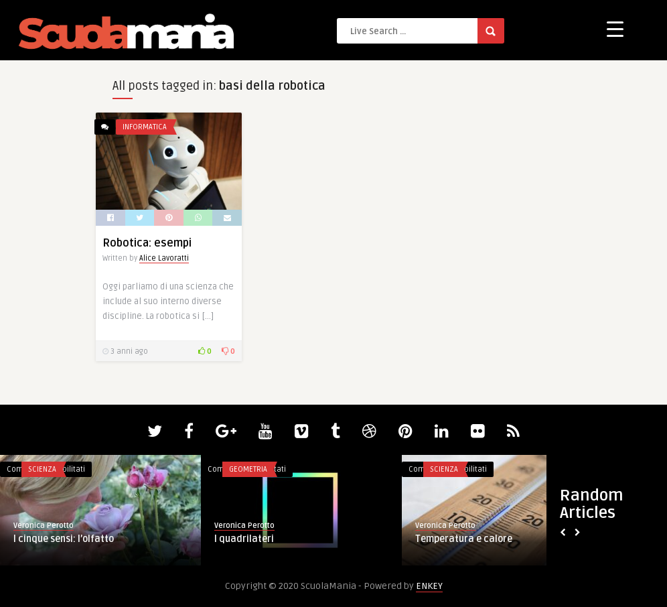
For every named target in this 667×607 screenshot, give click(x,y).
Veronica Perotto (43, 525)
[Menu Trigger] (615, 28)
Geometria (248, 469)
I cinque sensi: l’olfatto (63, 539)
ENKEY (429, 586)
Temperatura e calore (463, 539)
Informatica (145, 127)
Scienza (42, 469)
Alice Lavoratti (164, 258)
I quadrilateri (244, 539)
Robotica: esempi (147, 243)
